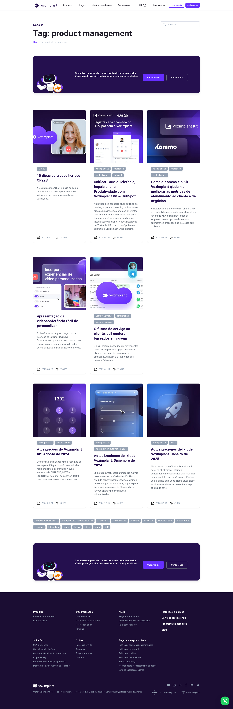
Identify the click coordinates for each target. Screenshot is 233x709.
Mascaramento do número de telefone (51, 666)
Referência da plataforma (88, 620)
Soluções (38, 640)
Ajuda (122, 612)
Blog (35, 42)
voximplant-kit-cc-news (46, 520)
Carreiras (80, 649)
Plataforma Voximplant (44, 616)
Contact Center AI (104, 316)
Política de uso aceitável (130, 657)
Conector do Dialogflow (44, 649)
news (173, 442)
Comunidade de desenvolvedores (134, 620)
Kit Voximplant (40, 620)
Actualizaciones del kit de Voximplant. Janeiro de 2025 (172, 454)
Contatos (80, 657)
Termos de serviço (127, 661)
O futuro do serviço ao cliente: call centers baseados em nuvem (112, 333)
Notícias (38, 24)
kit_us (77, 527)
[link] (168, 685)
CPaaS (42, 169)
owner (66, 527)
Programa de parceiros (174, 623)
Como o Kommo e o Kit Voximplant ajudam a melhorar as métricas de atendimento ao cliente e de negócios (173, 191)
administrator (183, 520)
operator (135, 520)
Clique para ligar (40, 657)
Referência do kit (84, 625)
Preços (82, 5)
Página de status (84, 653)
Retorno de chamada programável (49, 661)
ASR (106, 527)
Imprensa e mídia (84, 645)
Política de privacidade (129, 649)
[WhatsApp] (225, 701)
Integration (119, 169)
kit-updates (102, 520)
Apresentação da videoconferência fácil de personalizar (57, 321)
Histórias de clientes (102, 5)
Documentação (84, 612)
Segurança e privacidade (132, 640)
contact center (102, 175)
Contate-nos (159, 5)
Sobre (79, 640)
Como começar (83, 616)
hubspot (118, 175)
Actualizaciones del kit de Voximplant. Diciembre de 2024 (115, 460)
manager (39, 527)
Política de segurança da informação (136, 645)
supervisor (149, 520)
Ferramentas (124, 5)
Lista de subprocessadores (131, 670)
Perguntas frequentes (129, 616)
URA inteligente (40, 645)
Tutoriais (80, 629)
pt (142, 5)
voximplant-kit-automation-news (111, 449)
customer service (104, 322)
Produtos (68, 5)
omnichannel (123, 316)
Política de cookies (127, 653)
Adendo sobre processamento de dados (137, 666)
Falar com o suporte (128, 625)
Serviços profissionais (174, 617)
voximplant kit (102, 169)
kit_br (87, 527)
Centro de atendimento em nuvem (49, 653)
